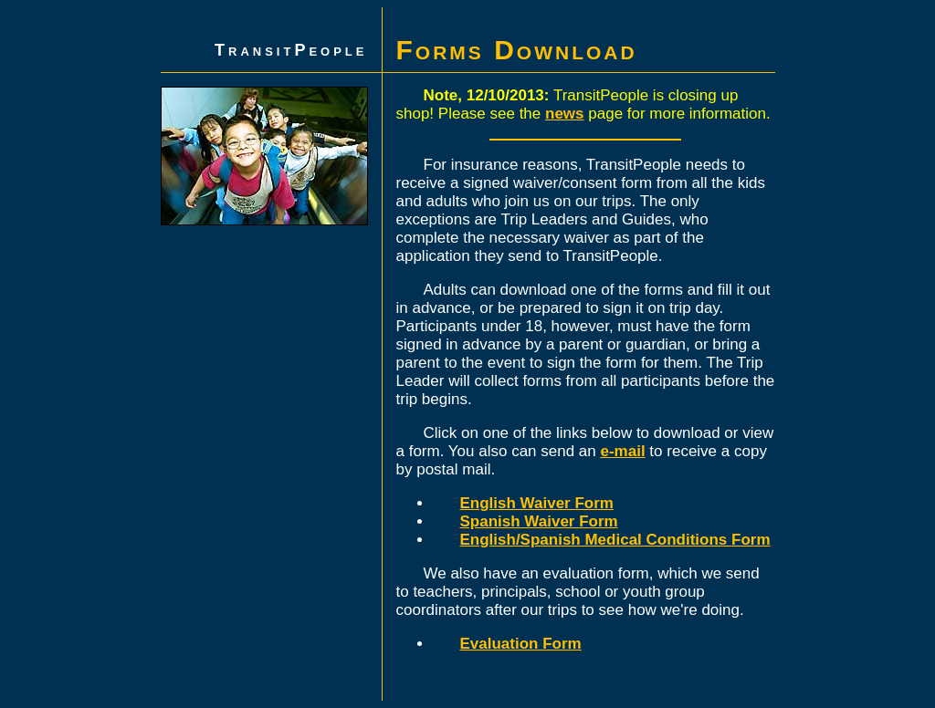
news (564, 113)
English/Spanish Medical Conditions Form (615, 539)
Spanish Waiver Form (539, 521)
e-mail (623, 451)
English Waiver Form (537, 503)
